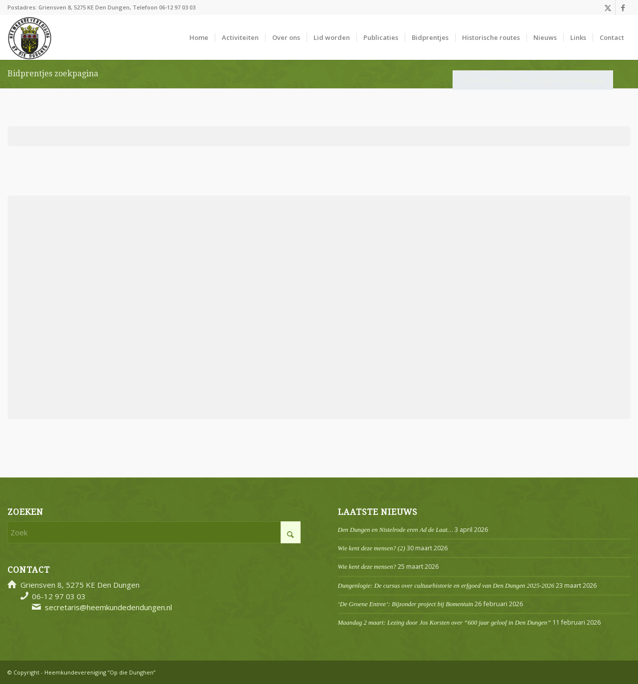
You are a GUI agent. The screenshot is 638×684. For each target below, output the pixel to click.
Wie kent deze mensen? (367, 566)
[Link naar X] (608, 7)
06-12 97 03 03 (177, 7)
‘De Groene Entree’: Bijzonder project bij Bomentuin (406, 604)
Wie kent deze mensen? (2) (371, 548)
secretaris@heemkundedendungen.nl (108, 607)
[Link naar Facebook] (623, 7)
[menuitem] (199, 37)
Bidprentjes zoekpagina (52, 73)
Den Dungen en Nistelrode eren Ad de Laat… (395, 529)
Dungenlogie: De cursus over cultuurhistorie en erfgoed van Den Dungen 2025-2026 (446, 585)
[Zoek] (154, 532)
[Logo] (29, 37)
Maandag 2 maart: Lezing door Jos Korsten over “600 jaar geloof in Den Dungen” (444, 622)
